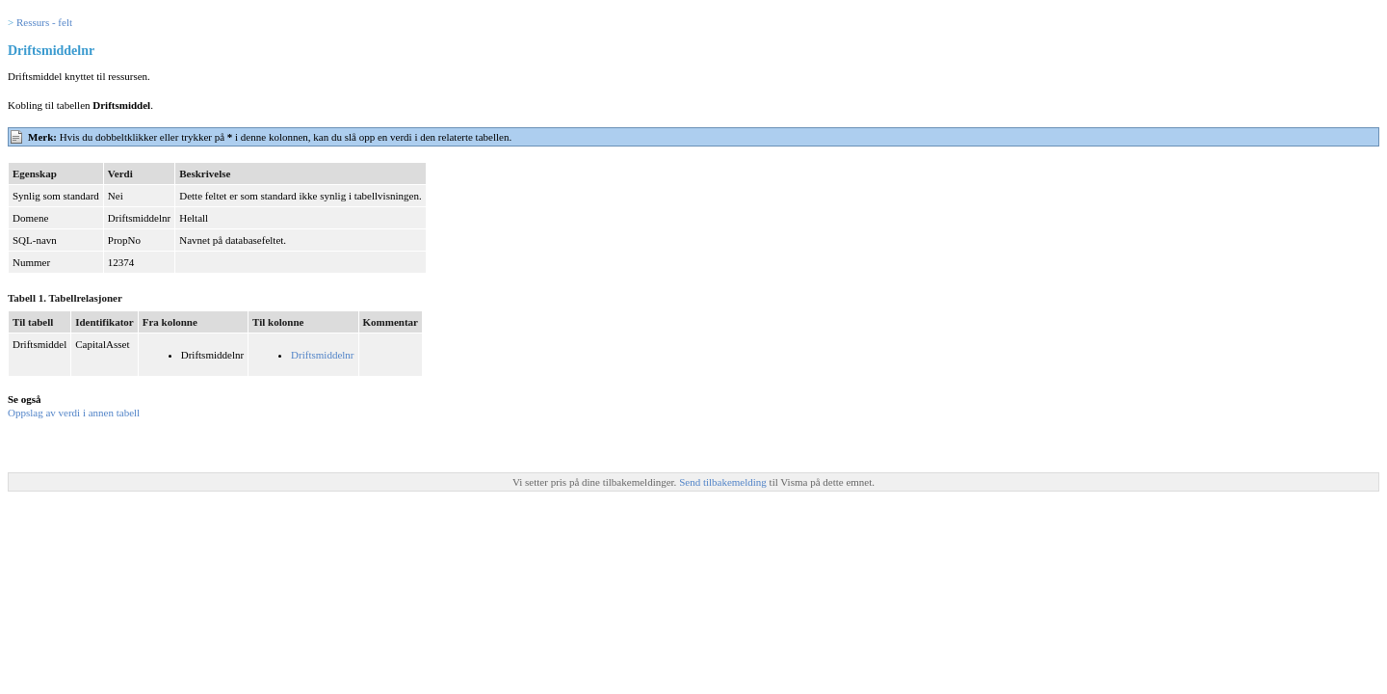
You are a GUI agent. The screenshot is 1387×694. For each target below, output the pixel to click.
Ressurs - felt (44, 22)
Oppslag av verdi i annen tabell (74, 412)
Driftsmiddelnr (322, 354)
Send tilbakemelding (724, 482)
